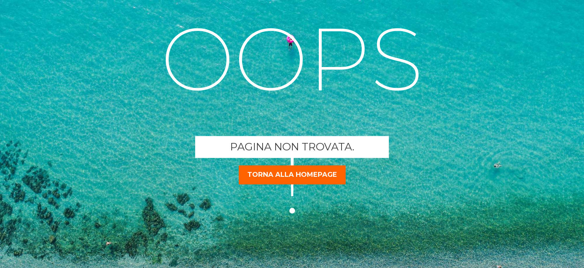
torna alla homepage (292, 174)
